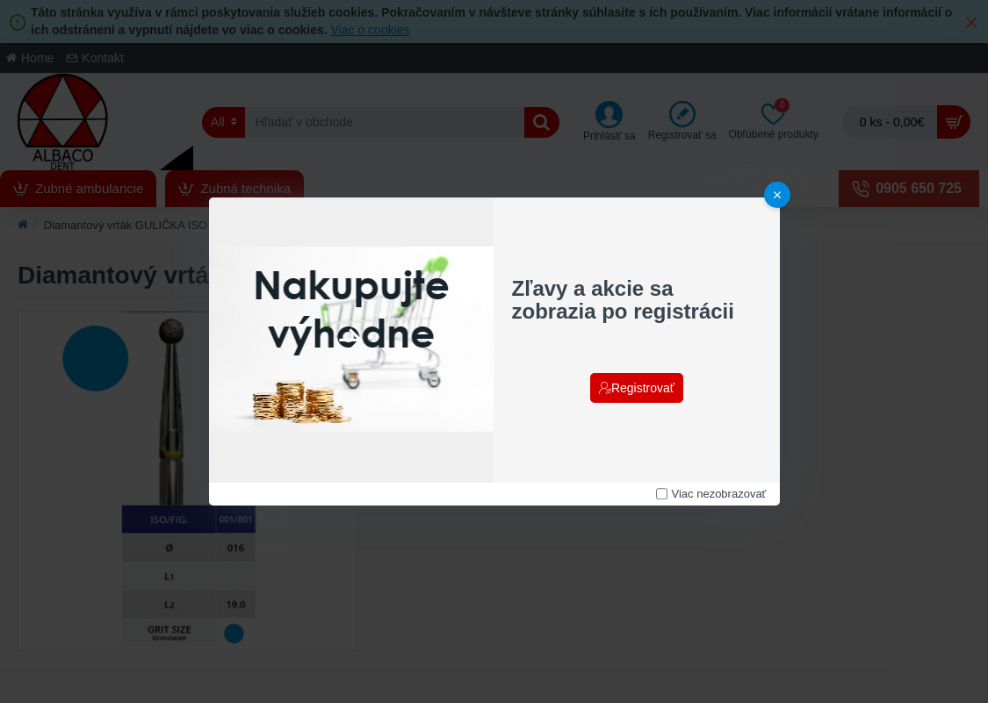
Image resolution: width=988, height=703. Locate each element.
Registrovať (642, 388)
